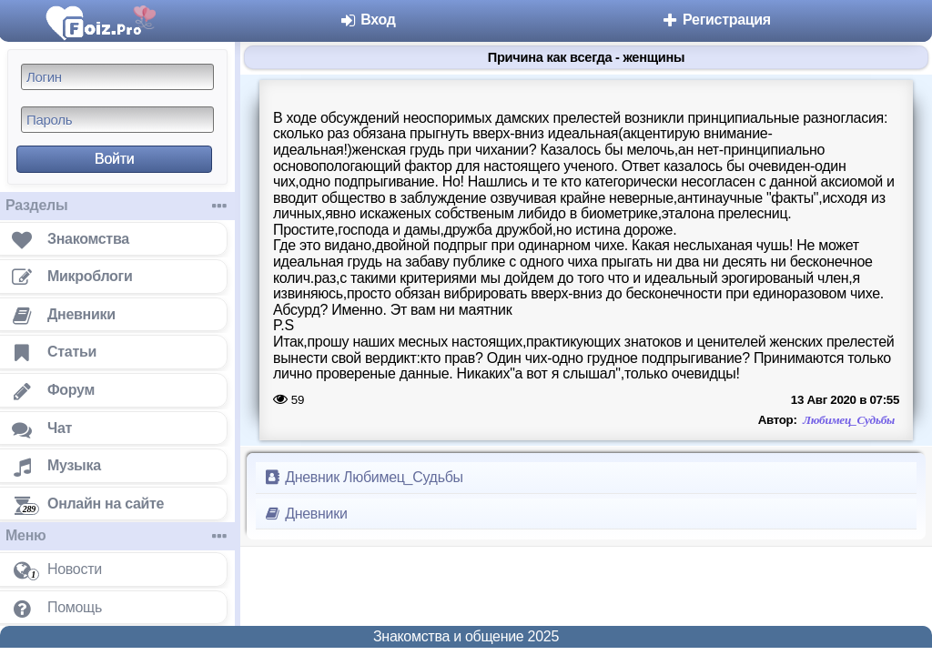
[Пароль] (117, 119)
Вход (367, 19)
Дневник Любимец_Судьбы (363, 477)
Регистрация (716, 19)
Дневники (305, 513)
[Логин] (117, 77)
